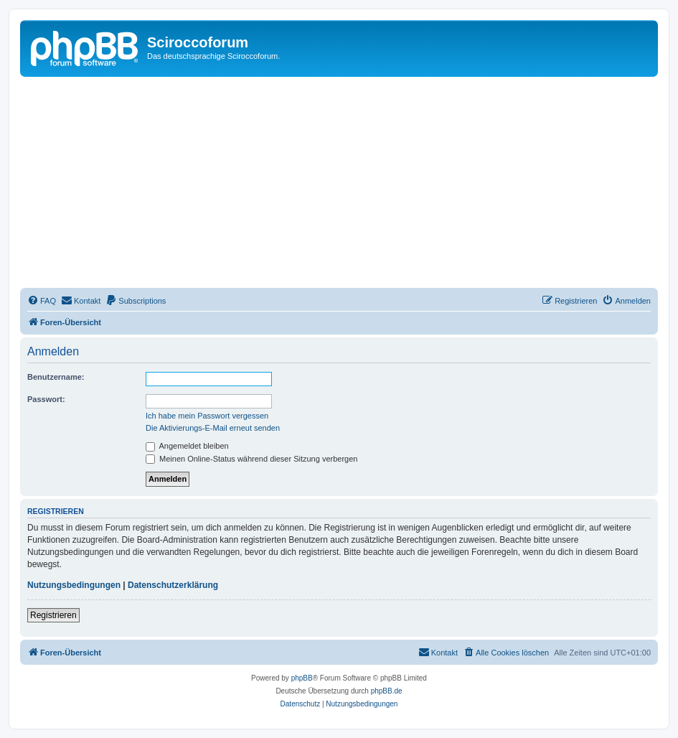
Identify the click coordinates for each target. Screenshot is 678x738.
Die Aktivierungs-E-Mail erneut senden (213, 428)
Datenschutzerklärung (173, 585)
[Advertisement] (339, 184)
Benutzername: (55, 377)
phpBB (302, 678)
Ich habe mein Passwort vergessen (207, 415)
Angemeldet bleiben (187, 446)
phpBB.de (386, 691)
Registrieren (53, 615)
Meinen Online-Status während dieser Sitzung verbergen (251, 458)
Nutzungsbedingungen (74, 585)
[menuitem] (41, 300)
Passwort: (46, 399)
